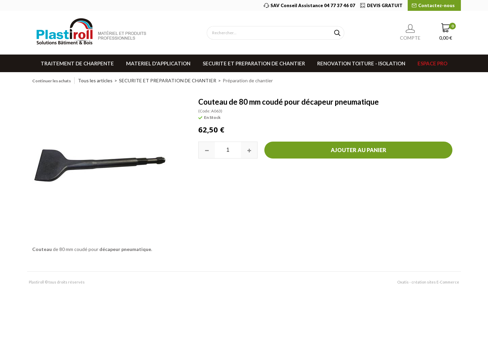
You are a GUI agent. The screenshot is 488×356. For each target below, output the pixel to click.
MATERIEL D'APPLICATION (158, 63)
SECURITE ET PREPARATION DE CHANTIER (254, 63)
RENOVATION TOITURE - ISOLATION (361, 63)
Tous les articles (95, 80)
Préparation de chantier (248, 80)
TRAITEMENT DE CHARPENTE (77, 63)
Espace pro (432, 63)
